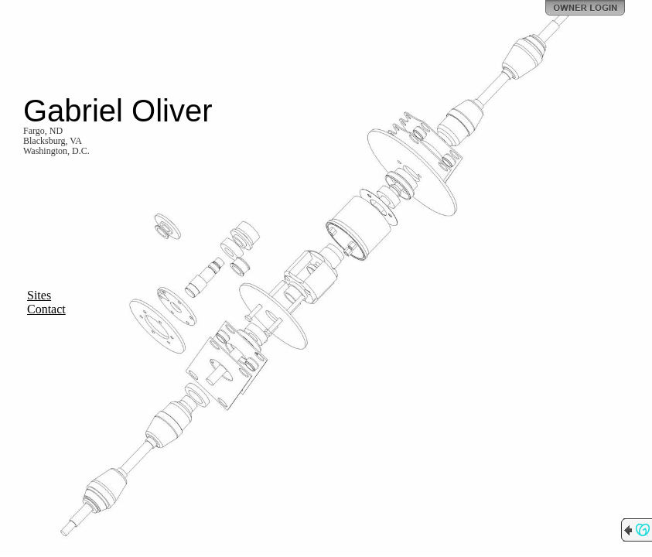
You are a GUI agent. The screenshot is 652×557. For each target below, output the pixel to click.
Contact (46, 309)
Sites (39, 295)
